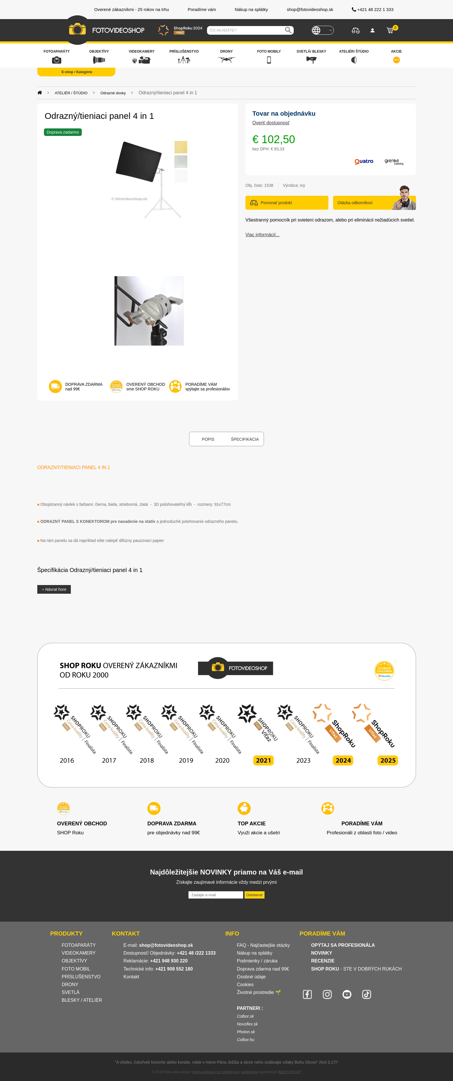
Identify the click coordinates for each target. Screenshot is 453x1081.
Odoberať (254, 895)
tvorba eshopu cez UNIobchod (216, 1072)
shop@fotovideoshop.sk (166, 945)
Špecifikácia (245, 439)
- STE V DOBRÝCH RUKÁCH (356, 968)
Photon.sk (246, 1032)
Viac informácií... (262, 234)
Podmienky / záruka (257, 960)
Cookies (245, 984)
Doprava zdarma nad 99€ (263, 968)
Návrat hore (54, 589)
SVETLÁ (71, 992)
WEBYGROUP (289, 1072)
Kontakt (131, 976)
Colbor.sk (245, 1016)
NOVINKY (321, 953)
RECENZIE (322, 960)
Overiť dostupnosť (271, 122)
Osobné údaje (251, 976)
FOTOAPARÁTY (79, 945)
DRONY (70, 984)
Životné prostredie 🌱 (259, 992)
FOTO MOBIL (76, 968)
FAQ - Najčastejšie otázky (263, 945)
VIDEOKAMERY (79, 953)
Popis (208, 439)
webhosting (250, 1072)
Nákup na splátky (254, 953)
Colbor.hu (245, 1039)
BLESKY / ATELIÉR (82, 1000)
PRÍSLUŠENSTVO (81, 976)
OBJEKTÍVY (74, 960)
